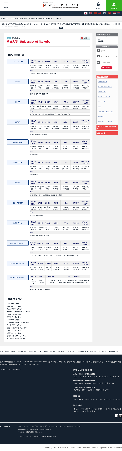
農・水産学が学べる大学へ (16, 338)
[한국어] (105, 13)
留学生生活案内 (102, 77)
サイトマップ (71, 351)
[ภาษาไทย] (119, 13)
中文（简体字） (86, 409)
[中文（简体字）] (95, 13)
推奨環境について (115, 351)
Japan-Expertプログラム (18, 243)
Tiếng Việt (116, 409)
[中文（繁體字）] (100, 13)
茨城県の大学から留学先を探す (11, 369)
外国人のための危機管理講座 (106, 127)
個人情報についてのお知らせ (96, 351)
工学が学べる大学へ (14, 320)
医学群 (17, 122)
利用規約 (81, 351)
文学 (75, 377)
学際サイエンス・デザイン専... (19, 278)
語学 (80, 377)
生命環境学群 (17, 223)
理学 (99, 383)
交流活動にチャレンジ (105, 111)
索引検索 (61, 351)
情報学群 (17, 183)
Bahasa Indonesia (80, 411)
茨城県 (14, 38)
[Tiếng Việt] (109, 13)
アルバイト (102, 101)
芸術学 (98, 390)
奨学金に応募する (104, 96)
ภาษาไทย (91, 411)
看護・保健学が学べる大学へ (17, 328)
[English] (90, 13)
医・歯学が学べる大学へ (15, 325)
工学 (105, 383)
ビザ (99, 106)
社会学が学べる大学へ (14, 314)
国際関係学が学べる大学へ (16, 336)
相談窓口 (101, 116)
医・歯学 (88, 383)
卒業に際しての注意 (105, 121)
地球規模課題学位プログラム (19, 263)
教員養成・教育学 (80, 390)
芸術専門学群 (17, 162)
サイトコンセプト (24, 436)
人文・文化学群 (17, 61)
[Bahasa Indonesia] (114, 13)
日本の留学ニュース (8, 351)
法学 (86, 377)
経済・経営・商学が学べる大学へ (18, 322)
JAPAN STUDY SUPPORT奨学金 (109, 399)
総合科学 (106, 390)
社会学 (106, 377)
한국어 (108, 409)
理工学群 (17, 102)
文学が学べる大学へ (14, 303)
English (76, 409)
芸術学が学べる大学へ (14, 330)
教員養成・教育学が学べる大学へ (18, 311)
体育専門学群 (17, 142)
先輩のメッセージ (50, 351)
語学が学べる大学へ (14, 306)
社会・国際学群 (17, 203)
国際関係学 (113, 377)
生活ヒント (102, 91)
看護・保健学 (78, 383)
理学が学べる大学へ (14, 317)
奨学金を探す (102, 133)
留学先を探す (22, 351)
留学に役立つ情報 (35, 351)
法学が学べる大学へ (14, 333)
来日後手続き (102, 81)
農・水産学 (112, 383)
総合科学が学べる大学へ (15, 309)
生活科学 (91, 390)
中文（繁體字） (99, 409)
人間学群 (17, 82)
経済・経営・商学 (95, 377)
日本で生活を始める (105, 86)
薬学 (94, 383)
